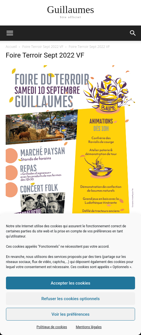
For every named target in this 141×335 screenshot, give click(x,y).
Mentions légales (89, 327)
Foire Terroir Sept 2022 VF (43, 46)
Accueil (11, 46)
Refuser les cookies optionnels (70, 298)
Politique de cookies (52, 327)
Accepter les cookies (71, 283)
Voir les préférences (71, 314)
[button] (133, 33)
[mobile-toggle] (10, 33)
